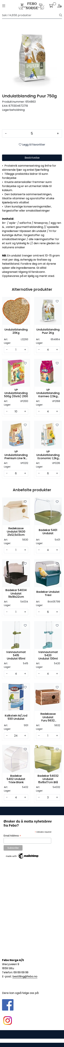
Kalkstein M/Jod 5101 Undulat (16, 717)
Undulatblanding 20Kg (16, 331)
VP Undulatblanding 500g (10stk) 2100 (16, 393)
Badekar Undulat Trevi (48, 593)
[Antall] (31, 133)
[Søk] (30, 15)
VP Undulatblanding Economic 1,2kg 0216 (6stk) (48, 455)
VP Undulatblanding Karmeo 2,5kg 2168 (48, 393)
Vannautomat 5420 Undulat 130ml (48, 655)
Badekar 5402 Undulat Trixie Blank (16, 779)
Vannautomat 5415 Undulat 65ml (16, 655)
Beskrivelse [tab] (32, 158)
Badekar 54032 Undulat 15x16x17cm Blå (48, 779)
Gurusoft (32, 1041)
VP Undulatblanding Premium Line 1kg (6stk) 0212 (16, 455)
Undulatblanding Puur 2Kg (48, 331)
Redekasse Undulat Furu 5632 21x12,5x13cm (48, 717)
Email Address (12, 835)
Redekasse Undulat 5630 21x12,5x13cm (16, 532)
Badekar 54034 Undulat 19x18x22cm (16, 593)
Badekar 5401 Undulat (48, 531)
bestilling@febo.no (24, 976)
